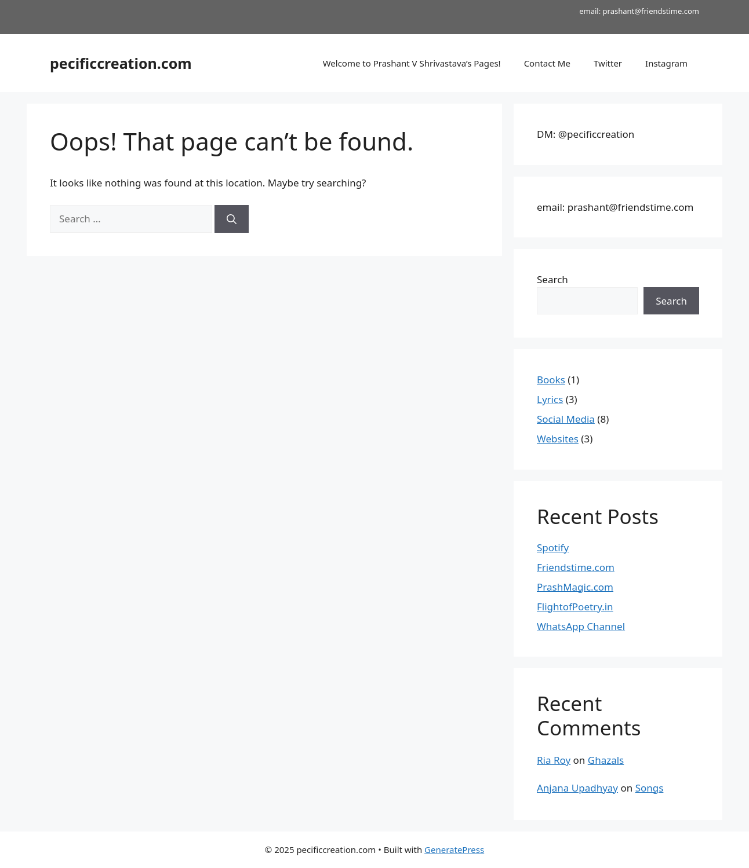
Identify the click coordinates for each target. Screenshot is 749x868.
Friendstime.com (576, 567)
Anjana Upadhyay (577, 787)
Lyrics (550, 399)
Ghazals (606, 760)
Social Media (566, 419)
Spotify (553, 547)
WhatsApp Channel (581, 626)
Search (552, 279)
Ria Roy (553, 760)
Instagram (666, 63)
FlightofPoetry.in (575, 606)
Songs (649, 787)
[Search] (231, 219)
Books (551, 379)
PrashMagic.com (575, 587)
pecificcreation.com (121, 63)
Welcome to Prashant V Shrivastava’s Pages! (412, 63)
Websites (558, 438)
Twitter (608, 63)
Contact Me (547, 63)
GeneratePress (454, 849)
